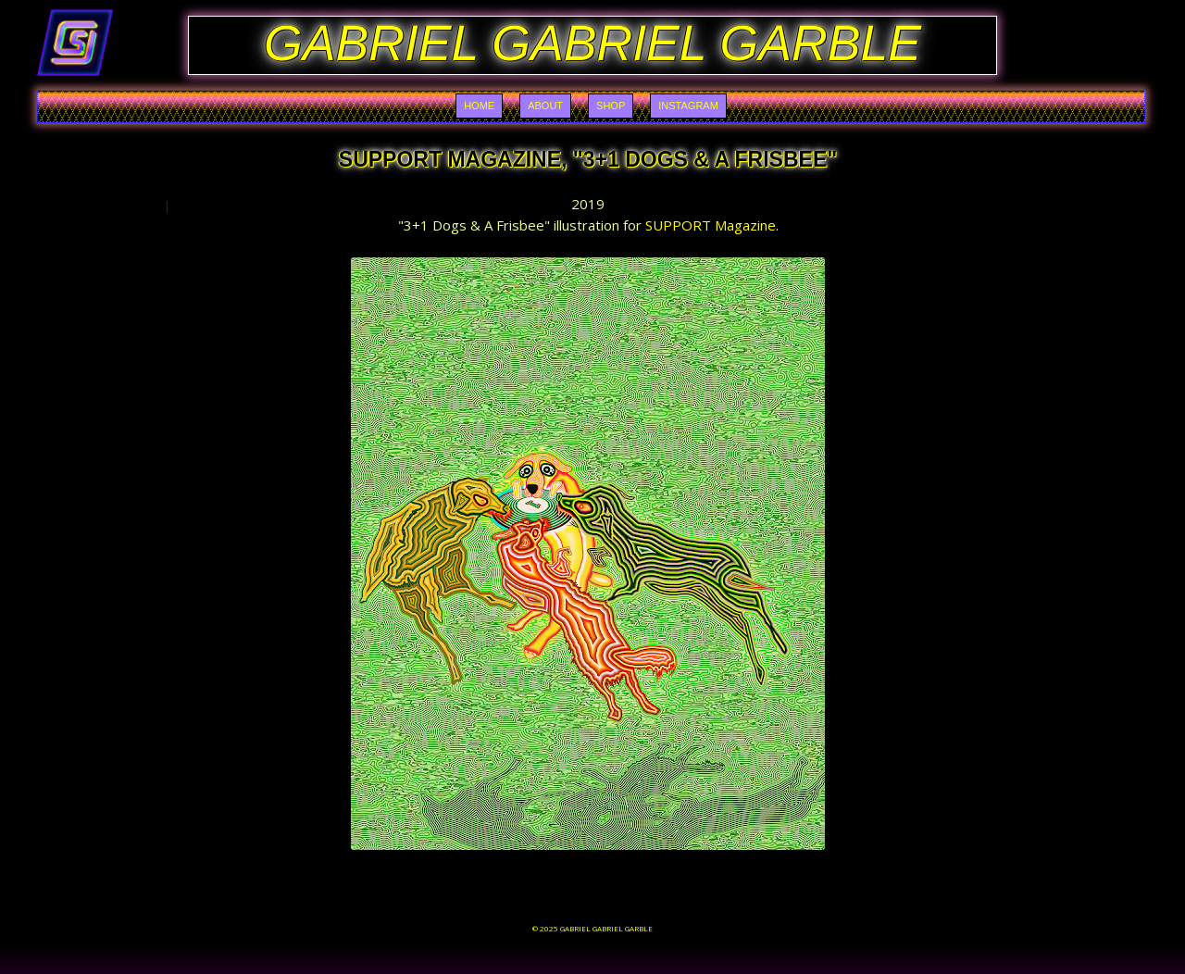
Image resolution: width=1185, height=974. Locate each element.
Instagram (688, 105)
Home (479, 105)
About (545, 105)
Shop (610, 105)
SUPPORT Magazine (710, 225)
